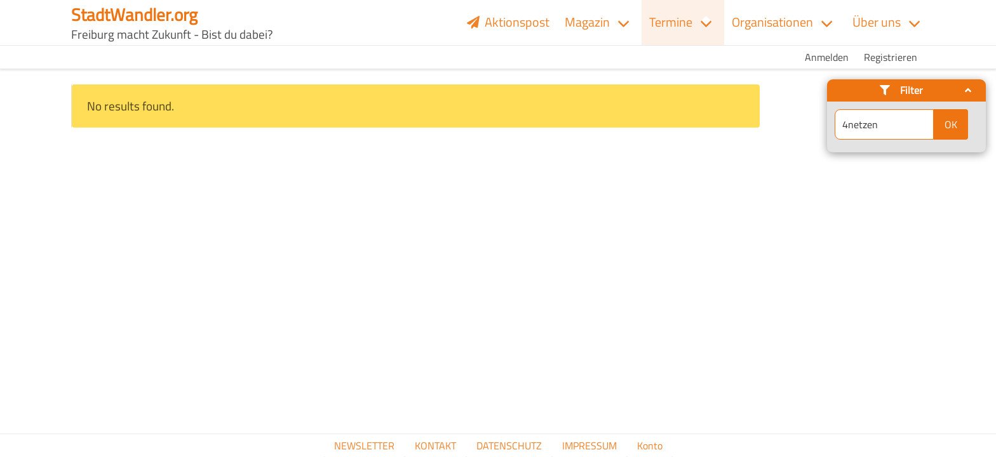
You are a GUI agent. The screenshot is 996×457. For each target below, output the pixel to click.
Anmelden (827, 57)
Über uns (876, 22)
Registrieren (890, 57)
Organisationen (772, 22)
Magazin (587, 22)
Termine (670, 22)
